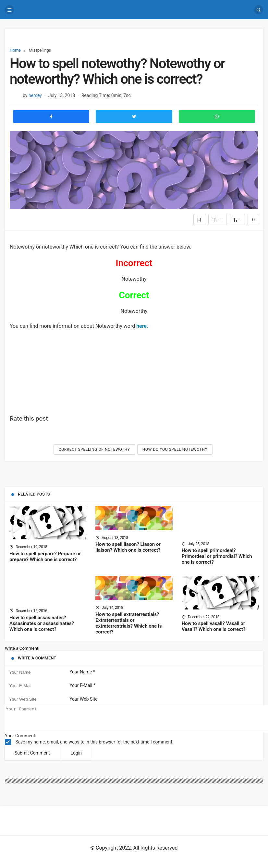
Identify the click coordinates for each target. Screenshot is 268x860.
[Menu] (9, 9)
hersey (35, 95)
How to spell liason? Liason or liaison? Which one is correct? (128, 547)
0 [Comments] (253, 219)
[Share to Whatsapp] (217, 116)
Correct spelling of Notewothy (94, 449)
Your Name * (82, 672)
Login (76, 757)
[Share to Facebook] (51, 116)
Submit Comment (32, 757)
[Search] (258, 9)
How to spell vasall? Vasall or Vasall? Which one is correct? (214, 627)
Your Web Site (83, 699)
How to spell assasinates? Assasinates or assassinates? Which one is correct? (41, 623)
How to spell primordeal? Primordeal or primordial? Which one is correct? (217, 556)
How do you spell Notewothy (175, 449)
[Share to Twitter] (134, 116)
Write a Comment (21, 648)
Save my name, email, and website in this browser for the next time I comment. (94, 746)
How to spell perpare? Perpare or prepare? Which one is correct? (45, 556)
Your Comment (20, 740)
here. (142, 326)
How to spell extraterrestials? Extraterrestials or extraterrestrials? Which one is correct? (128, 623)
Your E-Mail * (82, 685)
